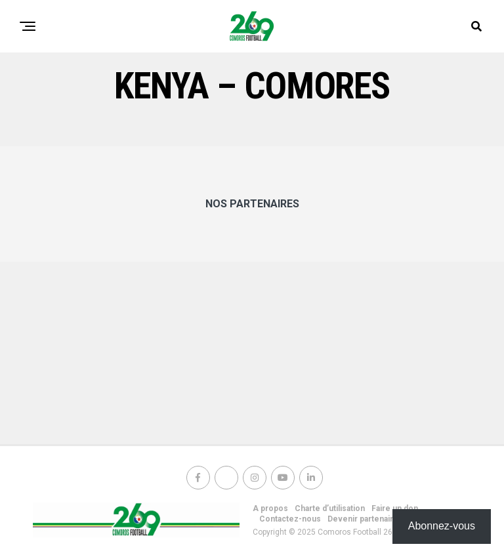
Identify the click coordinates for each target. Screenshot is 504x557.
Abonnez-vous (441, 525)
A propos (270, 508)
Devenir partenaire (362, 519)
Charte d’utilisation (330, 508)
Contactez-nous (290, 519)
